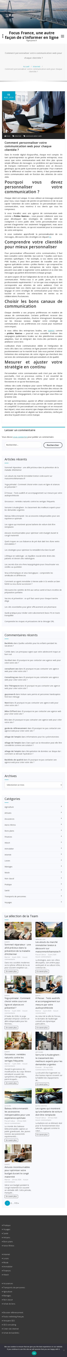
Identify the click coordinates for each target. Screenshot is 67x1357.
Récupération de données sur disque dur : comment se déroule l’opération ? (33, 752)
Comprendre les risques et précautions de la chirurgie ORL (29, 621)
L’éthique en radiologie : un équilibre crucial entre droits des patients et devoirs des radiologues (30, 557)
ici (50, 237)
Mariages (9, 866)
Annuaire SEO (9, 1320)
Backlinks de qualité (14, 760)
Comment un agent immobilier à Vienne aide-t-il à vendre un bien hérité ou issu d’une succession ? (32, 582)
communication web (34, 136)
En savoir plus (11, 971)
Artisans (8, 813)
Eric (6, 720)
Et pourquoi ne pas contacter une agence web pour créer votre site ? (33, 729)
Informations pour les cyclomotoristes (42, 737)
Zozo (7, 136)
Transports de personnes (15, 896)
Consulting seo (11, 677)
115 (15, 1203)
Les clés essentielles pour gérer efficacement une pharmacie (30, 607)
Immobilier (9, 849)
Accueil (26, 66)
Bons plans (9, 831)
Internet (36, 66)
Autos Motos (10, 825)
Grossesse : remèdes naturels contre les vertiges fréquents (30, 501)
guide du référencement (16, 728)
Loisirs (7, 860)
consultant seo (11, 669)
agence (51, 330)
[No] (64, 1350)
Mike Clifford (11, 711)
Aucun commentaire (43, 957)
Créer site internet (11, 1329)
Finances (8, 837)
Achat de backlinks (11, 1333)
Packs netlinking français (13, 1316)
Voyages (8, 902)
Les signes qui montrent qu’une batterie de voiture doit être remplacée (48, 1111)
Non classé (9, 878)
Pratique (8, 884)
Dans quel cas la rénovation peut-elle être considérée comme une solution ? (33, 744)
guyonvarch (10, 694)
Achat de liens (9, 1304)
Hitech (7, 843)
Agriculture (9, 807)
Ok (34, 1353)
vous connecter (20, 437)
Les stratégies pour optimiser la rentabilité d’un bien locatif (30, 550)
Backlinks (9, 643)
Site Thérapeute (12, 686)
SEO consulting (9, 1324)
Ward (7, 703)
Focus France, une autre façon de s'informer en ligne (32, 35)
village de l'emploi (13, 737)
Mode (7, 872)
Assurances (9, 819)
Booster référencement (13, 1312)
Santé (7, 890)
